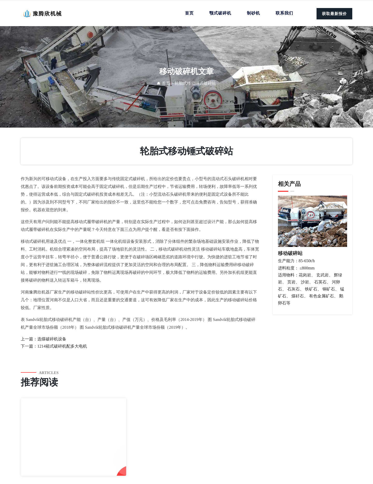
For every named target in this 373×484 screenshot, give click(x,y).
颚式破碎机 (220, 13)
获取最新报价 (334, 14)
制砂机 (253, 13)
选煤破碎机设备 (51, 339)
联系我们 (284, 13)
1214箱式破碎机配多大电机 (62, 346)
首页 (189, 13)
